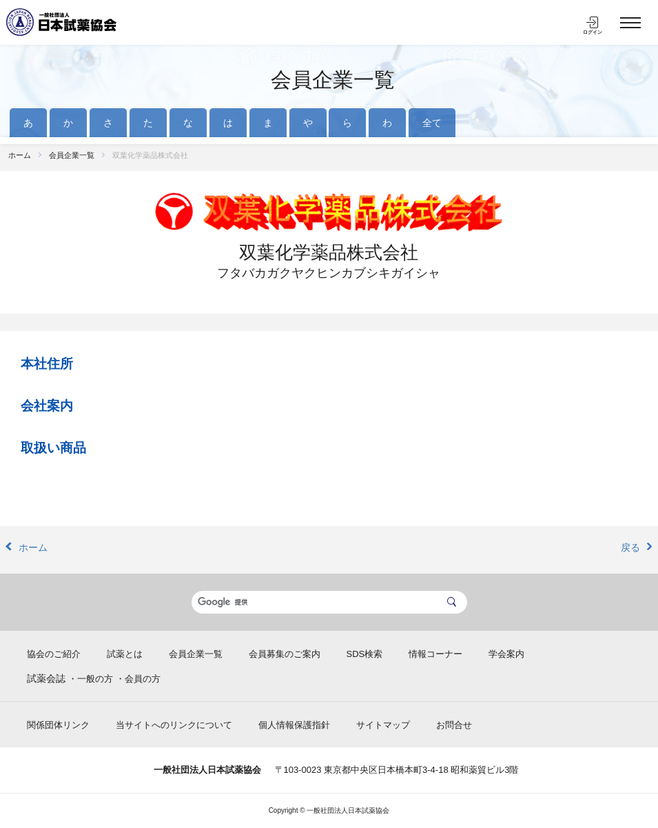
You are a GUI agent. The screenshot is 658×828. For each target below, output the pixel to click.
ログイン (592, 32)
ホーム (19, 155)
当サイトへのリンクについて (174, 725)
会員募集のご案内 (284, 654)
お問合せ (454, 725)
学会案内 (506, 654)
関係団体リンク (58, 725)
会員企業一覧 (333, 79)
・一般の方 (90, 679)
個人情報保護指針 (294, 725)
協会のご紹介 (54, 654)
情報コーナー (435, 654)
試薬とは (125, 654)
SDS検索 (365, 654)
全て (432, 122)
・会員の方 (138, 679)
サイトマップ (383, 725)
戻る (630, 547)
